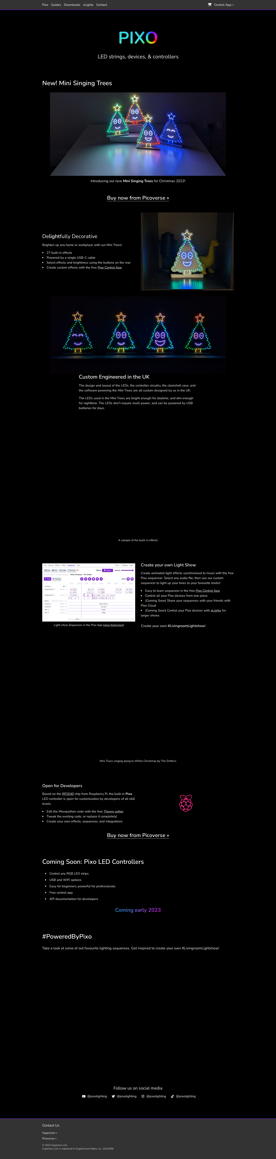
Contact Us (50, 1125)
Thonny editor (113, 811)
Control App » (224, 5)
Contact (101, 5)
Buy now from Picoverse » (138, 198)
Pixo (45, 5)
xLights (88, 5)
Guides (56, 5)
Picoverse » (49, 1138)
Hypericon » (49, 1133)
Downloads (72, 5)
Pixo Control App (110, 267)
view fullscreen (113, 625)
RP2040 (68, 794)
